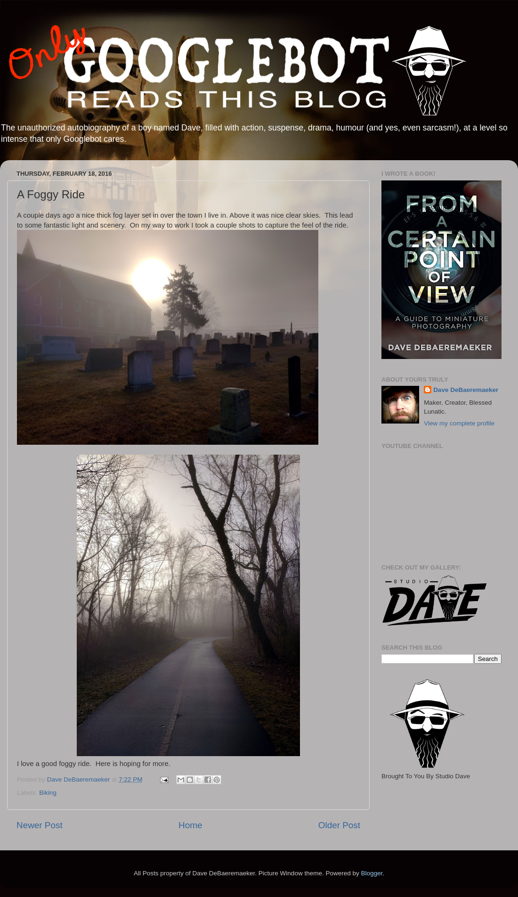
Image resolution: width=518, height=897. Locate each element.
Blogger (371, 873)
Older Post (339, 825)
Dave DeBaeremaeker (465, 389)
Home (190, 825)
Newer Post (39, 825)
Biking (48, 792)
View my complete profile (459, 423)
